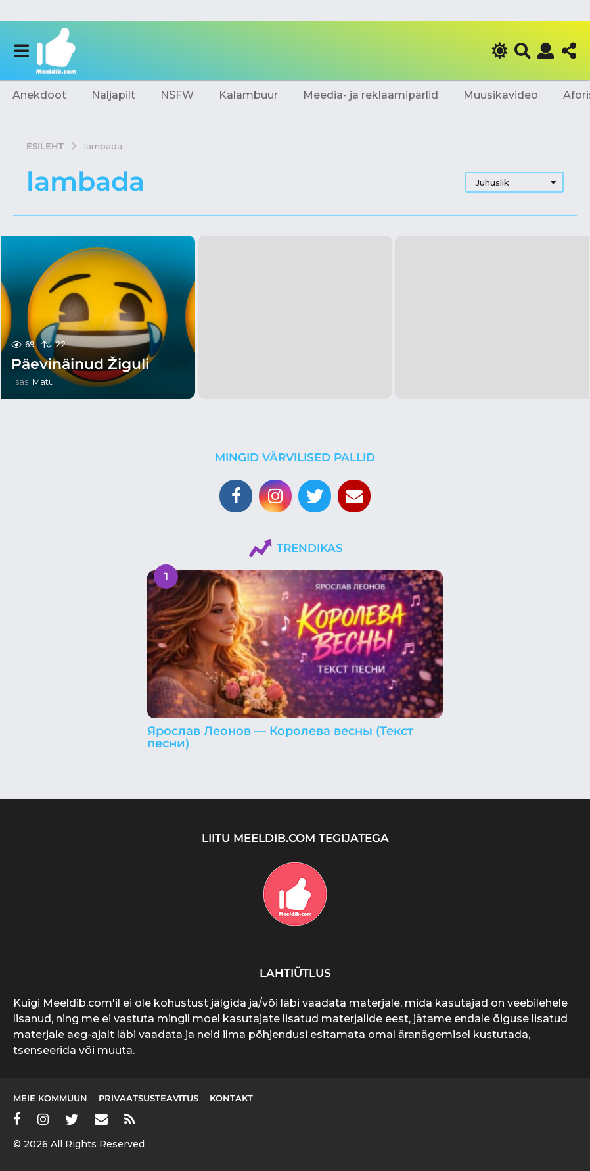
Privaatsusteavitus (148, 1098)
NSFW (177, 95)
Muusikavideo (500, 95)
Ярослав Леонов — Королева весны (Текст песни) (280, 737)
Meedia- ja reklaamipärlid (370, 95)
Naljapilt (113, 95)
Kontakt (231, 1098)
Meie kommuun (50, 1098)
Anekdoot (39, 95)
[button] (21, 50)
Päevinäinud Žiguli (80, 364)
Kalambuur (248, 95)
